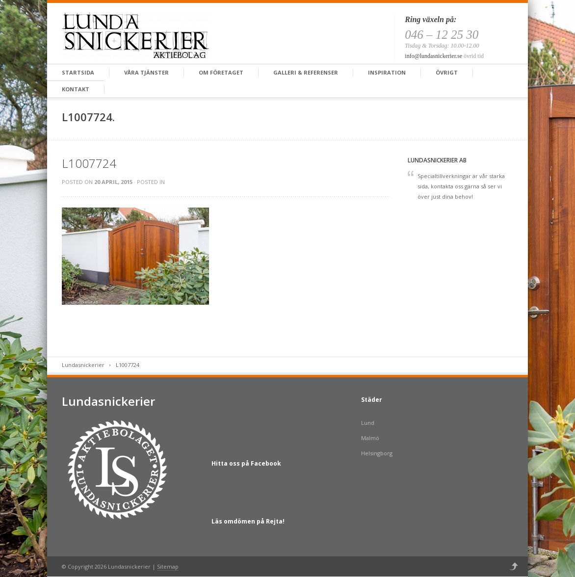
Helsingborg (376, 453)
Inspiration (387, 72)
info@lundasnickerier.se (433, 55)
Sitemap (168, 566)
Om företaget (221, 72)
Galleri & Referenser (305, 72)
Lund (367, 422)
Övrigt (447, 72)
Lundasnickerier (83, 364)
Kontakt (75, 89)
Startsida (78, 72)
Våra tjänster (146, 72)
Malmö (370, 438)
